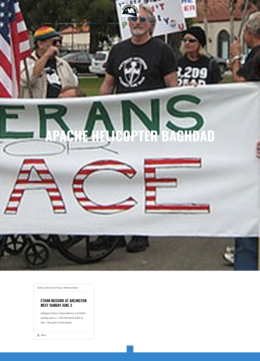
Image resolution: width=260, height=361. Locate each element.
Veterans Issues (70, 287)
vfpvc (43, 335)
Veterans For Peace (53, 287)
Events (40, 287)
